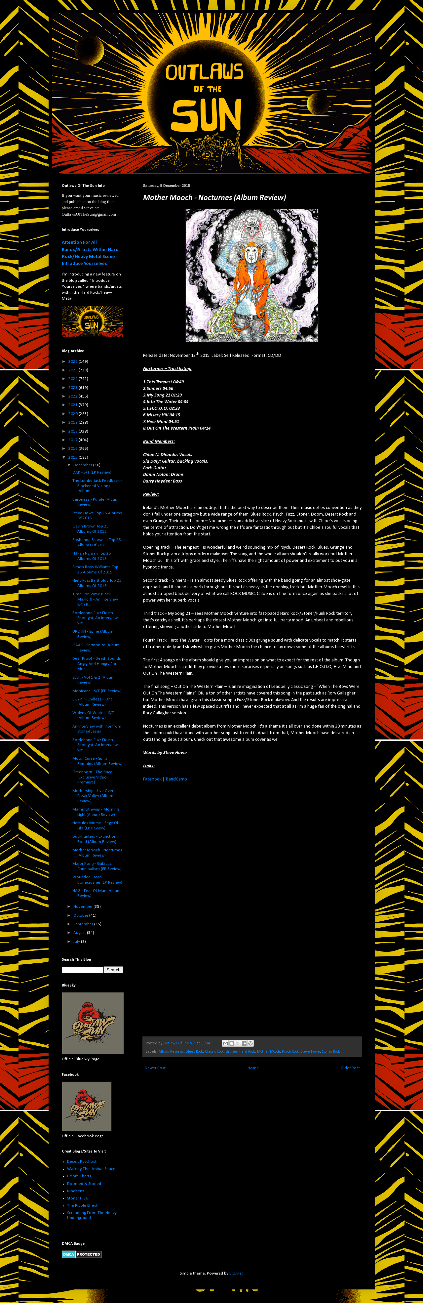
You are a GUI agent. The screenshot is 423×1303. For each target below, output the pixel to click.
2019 (73, 422)
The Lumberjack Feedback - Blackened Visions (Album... (97, 486)
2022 (73, 396)
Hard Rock (247, 1052)
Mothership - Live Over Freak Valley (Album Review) (92, 796)
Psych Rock (290, 1052)
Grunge (231, 1052)
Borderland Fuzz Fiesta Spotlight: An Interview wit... (95, 618)
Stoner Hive (77, 1198)
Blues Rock (194, 1052)
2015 (73, 457)
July (77, 942)
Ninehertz (75, 1191)
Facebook (152, 779)
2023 (73, 388)
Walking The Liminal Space (91, 1169)
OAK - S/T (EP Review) (91, 472)
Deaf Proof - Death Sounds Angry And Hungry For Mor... (96, 663)
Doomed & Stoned (84, 1184)
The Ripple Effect (82, 1205)
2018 (73, 431)
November (83, 906)
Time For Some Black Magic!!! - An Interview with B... (95, 599)
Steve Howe (310, 1052)
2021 (73, 405)
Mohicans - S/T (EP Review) (97, 691)
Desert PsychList (81, 1161)
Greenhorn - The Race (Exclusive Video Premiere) (92, 777)
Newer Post (155, 1068)
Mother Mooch (268, 1052)
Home (253, 1068)
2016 (73, 448)
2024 (73, 379)
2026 (73, 361)
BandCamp (176, 779)
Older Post (350, 1068)
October (81, 915)
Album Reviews (171, 1052)
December (83, 465)
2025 (73, 370)
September (83, 924)
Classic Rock (214, 1052)
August (80, 933)
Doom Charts (79, 1176)
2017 (73, 440)
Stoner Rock (331, 1052)
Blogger (236, 1273)
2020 (73, 414)
